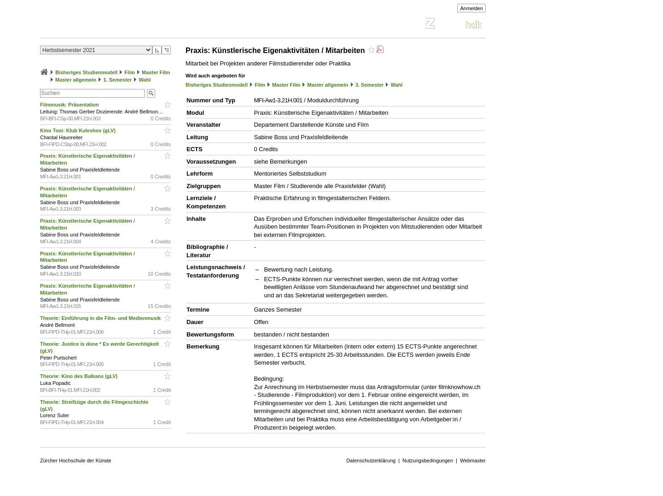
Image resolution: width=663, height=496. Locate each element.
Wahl (145, 80)
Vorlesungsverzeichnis (108, 24)
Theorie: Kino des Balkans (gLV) (79, 376)
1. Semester (117, 80)
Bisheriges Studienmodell (86, 72)
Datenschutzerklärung (370, 460)
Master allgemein (75, 80)
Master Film (156, 72)
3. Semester (369, 85)
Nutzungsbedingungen (427, 460)
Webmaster (473, 460)
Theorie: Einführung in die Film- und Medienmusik (101, 318)
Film (129, 72)
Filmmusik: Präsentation (70, 104)
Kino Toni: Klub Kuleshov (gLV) (78, 130)
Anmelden (471, 8)
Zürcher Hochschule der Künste (75, 460)
